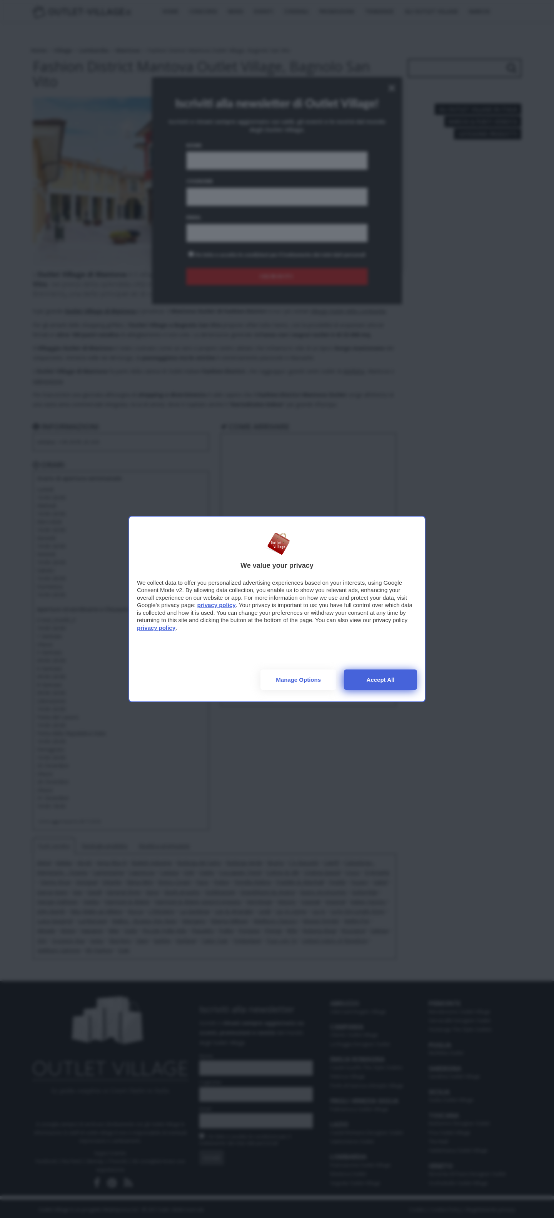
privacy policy (216, 605)
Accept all (381, 679)
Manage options (298, 679)
